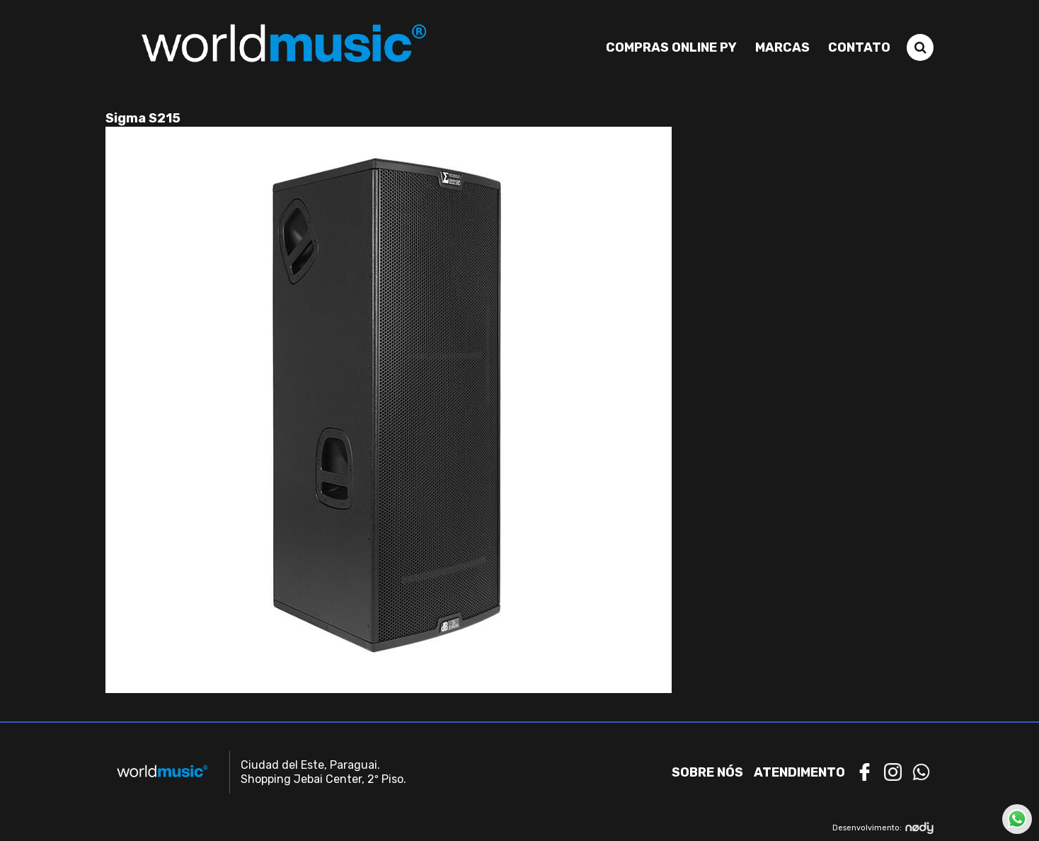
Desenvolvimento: (883, 828)
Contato (859, 47)
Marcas (782, 47)
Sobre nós (707, 772)
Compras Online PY (671, 47)
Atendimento (799, 772)
